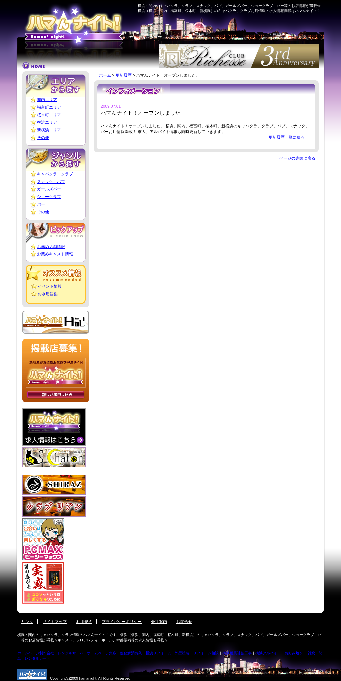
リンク (27, 621)
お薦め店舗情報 (51, 246)
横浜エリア (47, 122)
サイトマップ (55, 621)
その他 (43, 137)
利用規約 (84, 621)
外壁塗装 (182, 653)
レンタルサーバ (70, 653)
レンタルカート (37, 658)
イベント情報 (50, 286)
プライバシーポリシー (122, 621)
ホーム (105, 75)
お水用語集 (48, 294)
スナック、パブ (51, 181)
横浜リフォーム (158, 653)
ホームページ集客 (101, 653)
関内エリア (47, 99)
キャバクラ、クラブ (55, 174)
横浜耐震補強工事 (237, 653)
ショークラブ (49, 196)
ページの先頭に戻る (297, 158)
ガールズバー (49, 189)
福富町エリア (49, 107)
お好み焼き (294, 653)
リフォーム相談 (206, 653)
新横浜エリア (49, 130)
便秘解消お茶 (131, 653)
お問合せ (184, 621)
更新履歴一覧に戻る (287, 137)
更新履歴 (124, 75)
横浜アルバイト (268, 653)
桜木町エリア (49, 115)
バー (41, 204)
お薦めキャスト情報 (55, 254)
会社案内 (159, 621)
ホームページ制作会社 (35, 653)
